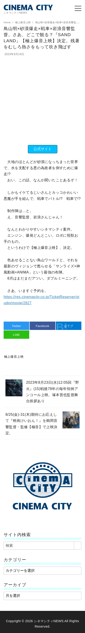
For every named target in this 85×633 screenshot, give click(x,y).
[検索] (42, 546)
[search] (77, 546)
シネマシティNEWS (48, 621)
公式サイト (43, 149)
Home (8, 22)
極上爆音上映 (23, 22)
